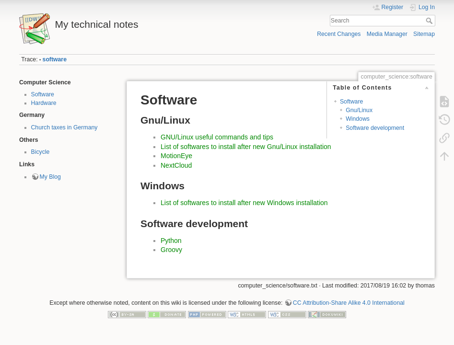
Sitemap (424, 34)
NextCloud (176, 165)
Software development (375, 128)
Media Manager (387, 34)
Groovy (171, 249)
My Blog (50, 176)
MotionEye (176, 156)
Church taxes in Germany (64, 127)
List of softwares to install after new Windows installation (244, 203)
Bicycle (40, 152)
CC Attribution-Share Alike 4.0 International (349, 302)
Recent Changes (339, 34)
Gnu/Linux (359, 110)
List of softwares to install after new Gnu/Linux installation (246, 146)
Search (430, 20)
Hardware (44, 103)
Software (42, 94)
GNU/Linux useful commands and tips (217, 137)
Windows (358, 118)
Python (171, 240)
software (55, 59)
